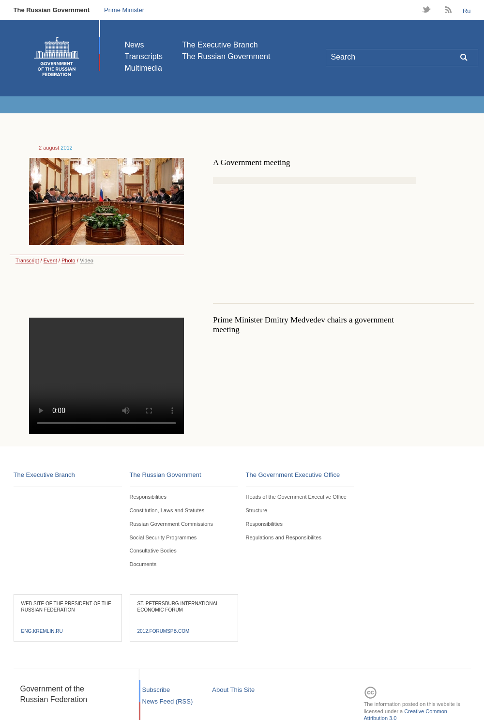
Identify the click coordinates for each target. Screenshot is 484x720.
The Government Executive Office (293, 474)
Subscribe (156, 689)
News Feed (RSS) (167, 701)
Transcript (24, 260)
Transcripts (144, 56)
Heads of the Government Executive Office (296, 497)
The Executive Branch (220, 45)
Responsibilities (148, 497)
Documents (143, 564)
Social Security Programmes (163, 537)
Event (50, 260)
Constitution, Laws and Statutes (167, 510)
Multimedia (143, 68)
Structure (257, 510)
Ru (467, 11)
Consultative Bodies (153, 550)
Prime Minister (124, 10)
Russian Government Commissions (171, 524)
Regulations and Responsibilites (284, 537)
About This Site (233, 689)
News (134, 45)
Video (86, 260)
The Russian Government (52, 10)
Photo (68, 260)
